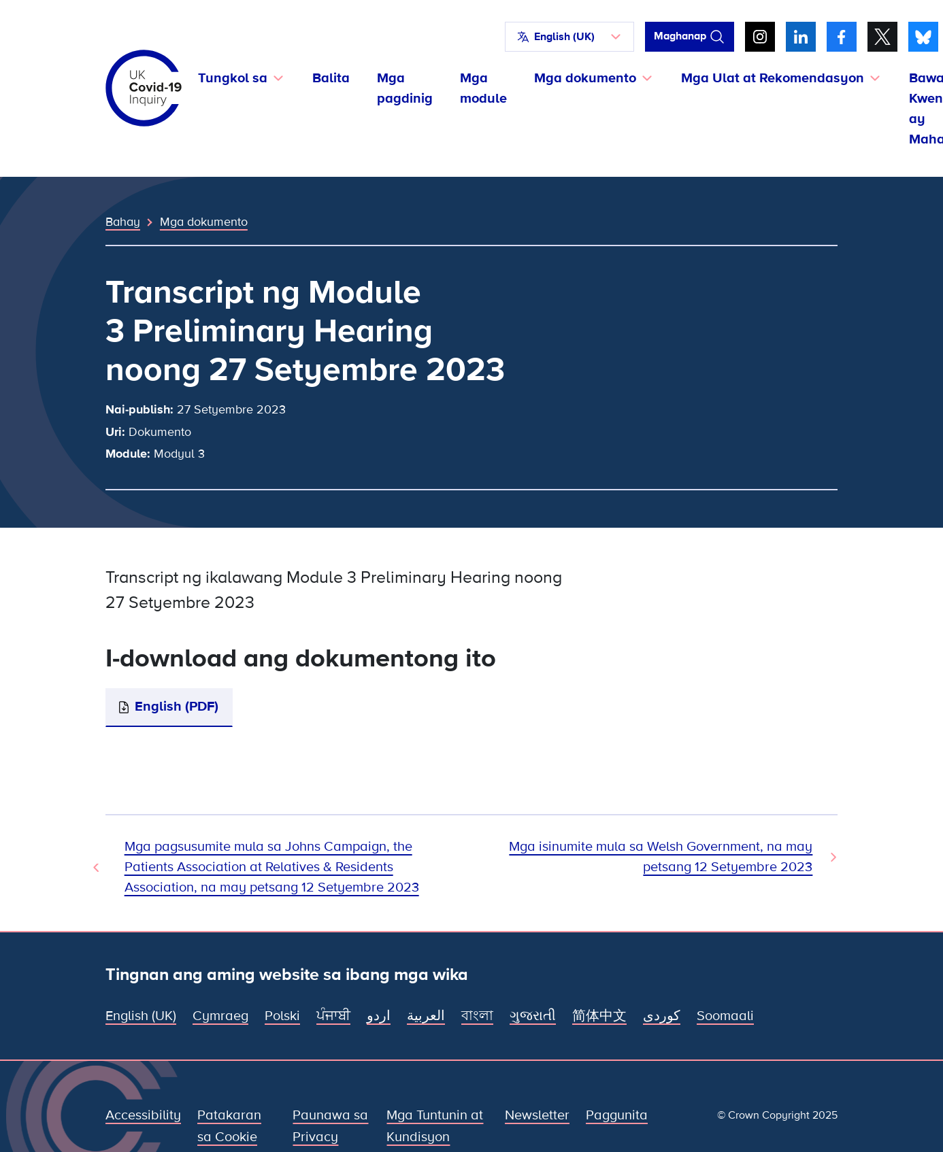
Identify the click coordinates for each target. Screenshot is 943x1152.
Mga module (483, 88)
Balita (331, 78)
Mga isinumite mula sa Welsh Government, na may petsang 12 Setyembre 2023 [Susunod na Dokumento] (660, 856)
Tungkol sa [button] (232, 78)
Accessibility (143, 1115)
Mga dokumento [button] (585, 78)
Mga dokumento (204, 221)
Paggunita (617, 1115)
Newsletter (537, 1115)
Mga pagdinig (405, 88)
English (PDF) (176, 706)
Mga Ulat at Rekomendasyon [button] (772, 78)
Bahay (122, 221)
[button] (569, 37)
